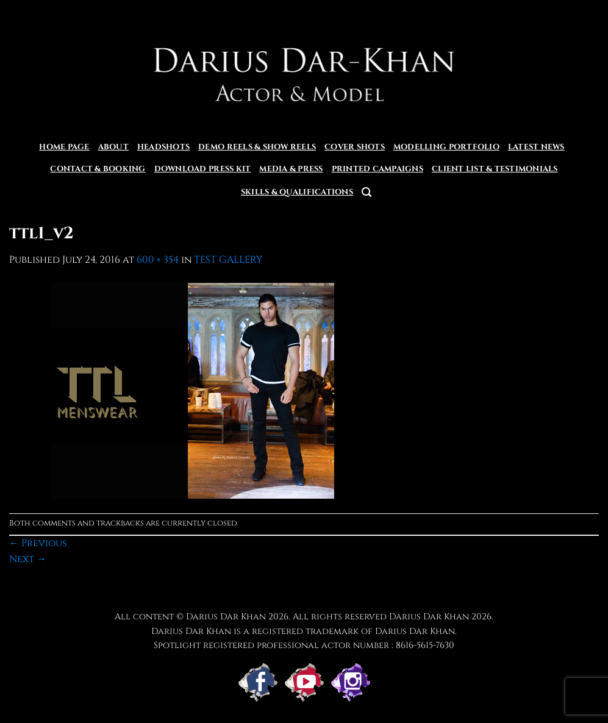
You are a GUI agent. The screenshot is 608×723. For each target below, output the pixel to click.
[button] (366, 192)
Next (27, 559)
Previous (37, 543)
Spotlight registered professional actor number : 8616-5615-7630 (304, 645)
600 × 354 (158, 259)
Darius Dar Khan (429, 616)
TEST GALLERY (228, 259)
